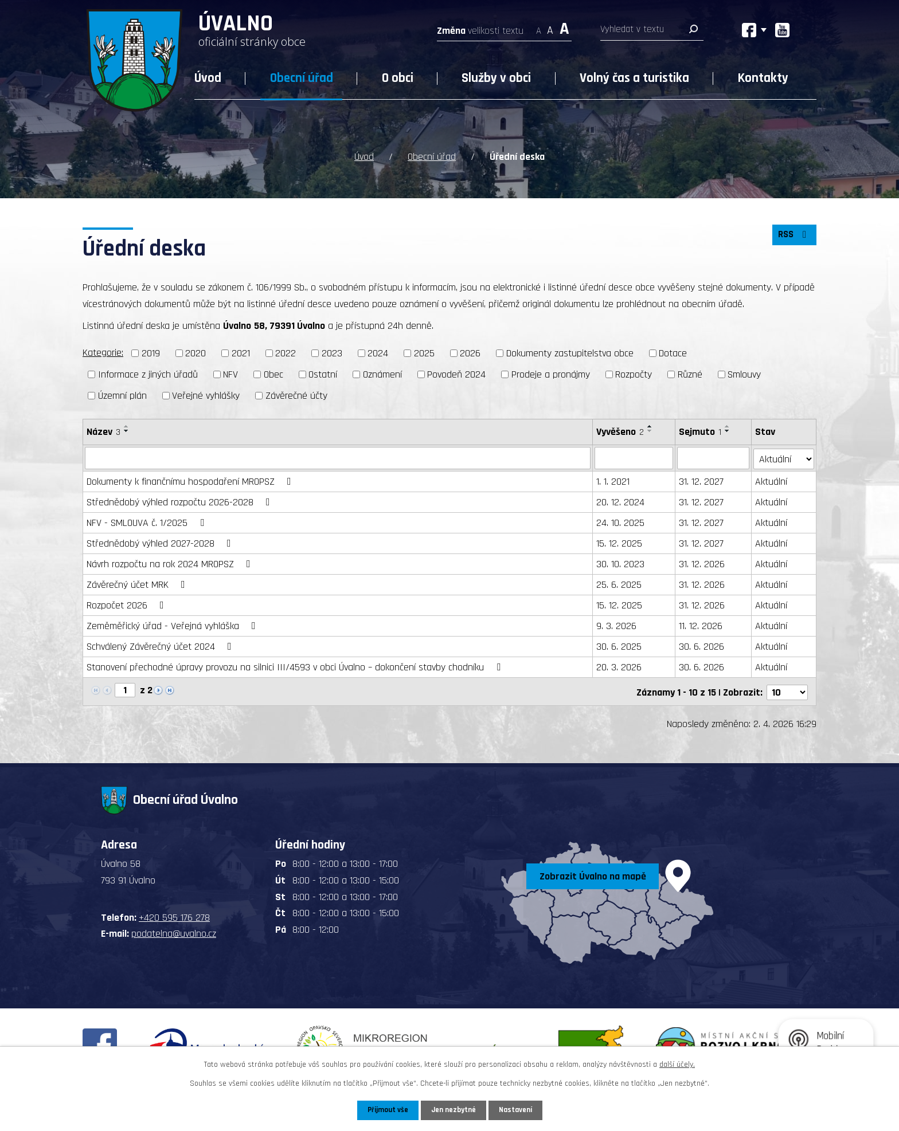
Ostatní (322, 373)
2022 (285, 352)
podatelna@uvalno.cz (173, 930)
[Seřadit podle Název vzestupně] (126, 425)
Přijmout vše (385, 1110)
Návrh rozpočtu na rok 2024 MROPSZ (171, 563)
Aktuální (771, 480)
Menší (538, 27)
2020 (195, 352)
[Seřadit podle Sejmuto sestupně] (727, 429)
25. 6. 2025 (619, 583)
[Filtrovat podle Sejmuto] (713, 457)
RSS (793, 237)
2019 (151, 352)
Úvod (207, 78)
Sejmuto (700, 430)
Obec (273, 373)
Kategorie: (103, 352)
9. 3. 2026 (617, 624)
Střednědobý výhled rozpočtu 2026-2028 (181, 501)
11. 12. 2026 (700, 624)
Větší (564, 27)
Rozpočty (633, 373)
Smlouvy (744, 373)
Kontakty (763, 78)
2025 (424, 352)
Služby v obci (496, 78)
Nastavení (518, 1110)
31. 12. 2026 (702, 563)
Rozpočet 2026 (128, 604)
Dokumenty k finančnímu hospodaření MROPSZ (191, 480)
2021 (241, 352)
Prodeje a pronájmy (550, 373)
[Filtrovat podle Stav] (783, 456)
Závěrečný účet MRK (138, 583)
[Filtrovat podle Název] (338, 457)
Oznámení (382, 373)
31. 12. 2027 (701, 480)
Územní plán (122, 394)
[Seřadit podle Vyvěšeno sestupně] (650, 429)
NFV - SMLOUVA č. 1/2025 (148, 521)
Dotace (673, 352)
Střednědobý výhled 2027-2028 (161, 542)
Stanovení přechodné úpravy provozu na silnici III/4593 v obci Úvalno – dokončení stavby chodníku (296, 666)
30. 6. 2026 (701, 645)
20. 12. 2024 (621, 501)
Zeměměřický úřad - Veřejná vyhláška (173, 624)
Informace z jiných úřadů (148, 373)
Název (103, 430)
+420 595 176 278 (174, 914)
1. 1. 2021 (613, 480)
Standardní (550, 27)
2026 (470, 352)
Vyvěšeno (620, 430)
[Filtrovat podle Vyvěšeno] (634, 457)
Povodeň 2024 (456, 373)
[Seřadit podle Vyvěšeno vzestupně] (650, 425)
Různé (690, 373)
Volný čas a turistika (634, 78)
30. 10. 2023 (621, 563)
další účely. (677, 1064)
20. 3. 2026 (619, 666)
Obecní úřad (301, 78)
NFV (230, 373)
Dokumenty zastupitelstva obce (570, 352)
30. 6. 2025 (619, 645)
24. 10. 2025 (621, 521)
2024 (378, 352)
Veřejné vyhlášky (206, 394)
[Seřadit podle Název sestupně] (126, 429)
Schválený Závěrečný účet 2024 (161, 645)
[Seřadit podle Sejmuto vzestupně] (727, 425)
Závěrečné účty (296, 394)
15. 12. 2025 (620, 542)
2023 (332, 352)
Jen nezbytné (454, 1110)
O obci (397, 78)
